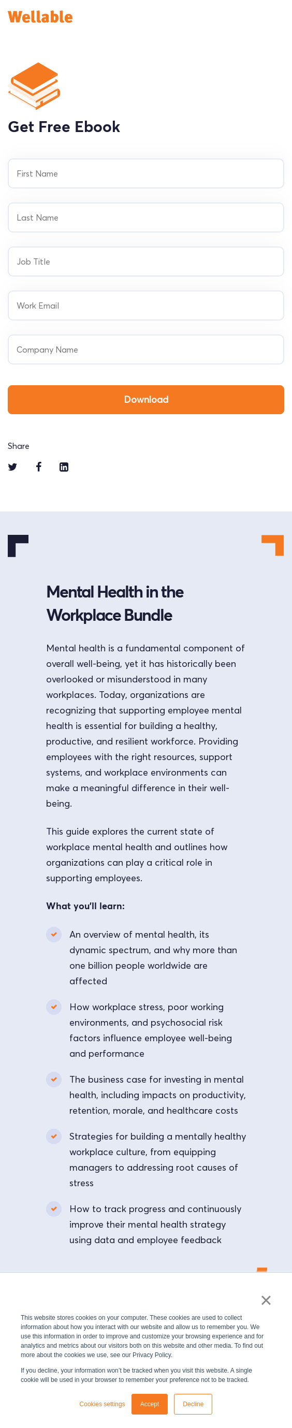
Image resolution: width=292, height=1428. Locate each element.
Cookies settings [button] (102, 1404)
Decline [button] (193, 1404)
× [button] (266, 1300)
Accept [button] (149, 1404)
